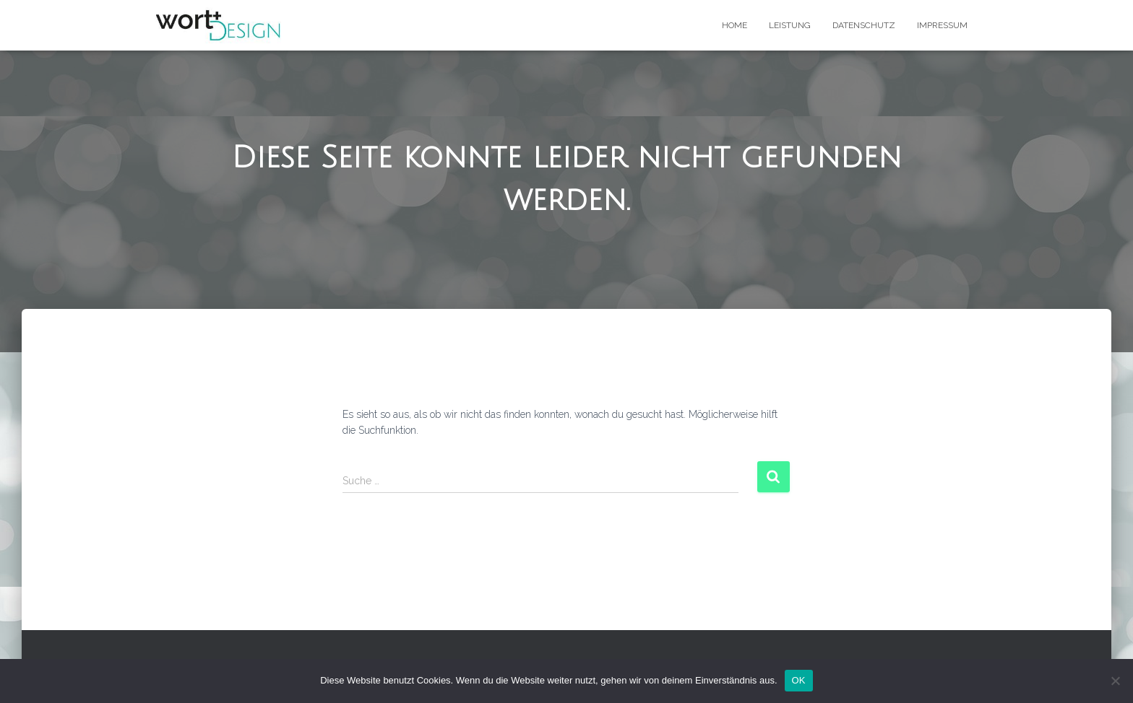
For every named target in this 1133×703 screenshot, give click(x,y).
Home (734, 25)
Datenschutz (863, 25)
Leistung (790, 25)
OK (799, 680)
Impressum (942, 25)
